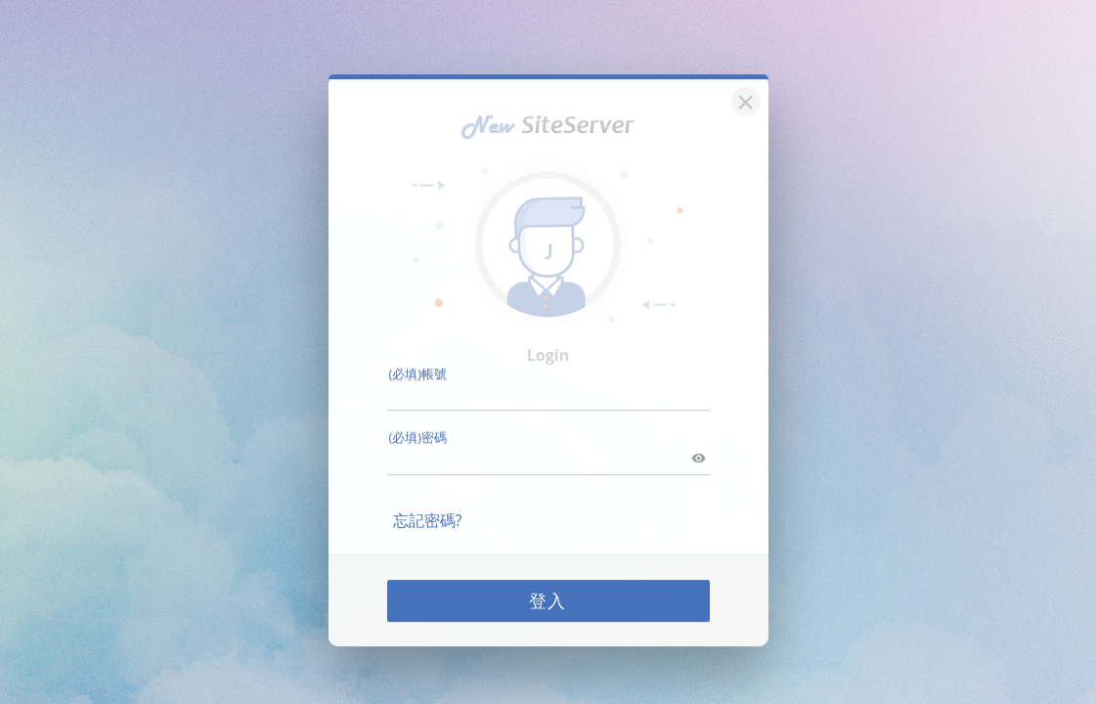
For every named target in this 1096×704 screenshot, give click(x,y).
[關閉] (743, 86)
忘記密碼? (427, 507)
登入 (548, 587)
